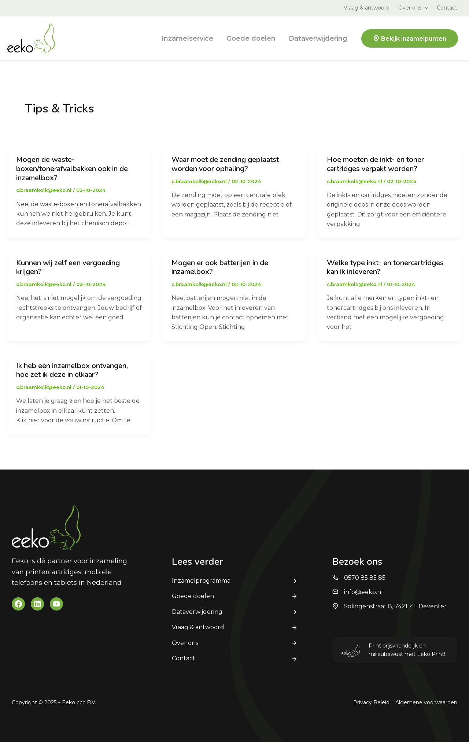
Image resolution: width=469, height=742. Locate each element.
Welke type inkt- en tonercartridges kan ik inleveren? (385, 267)
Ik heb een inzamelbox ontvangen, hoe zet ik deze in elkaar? (72, 370)
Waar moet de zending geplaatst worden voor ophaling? (225, 164)
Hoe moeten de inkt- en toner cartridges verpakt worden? (375, 164)
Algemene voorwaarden (426, 702)
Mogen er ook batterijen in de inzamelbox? (219, 267)
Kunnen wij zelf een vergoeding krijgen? (68, 267)
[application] (424, 7)
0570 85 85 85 (364, 577)
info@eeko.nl (363, 592)
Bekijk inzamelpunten (413, 38)
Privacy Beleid (371, 702)
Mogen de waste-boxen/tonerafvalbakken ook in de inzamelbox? (72, 168)
